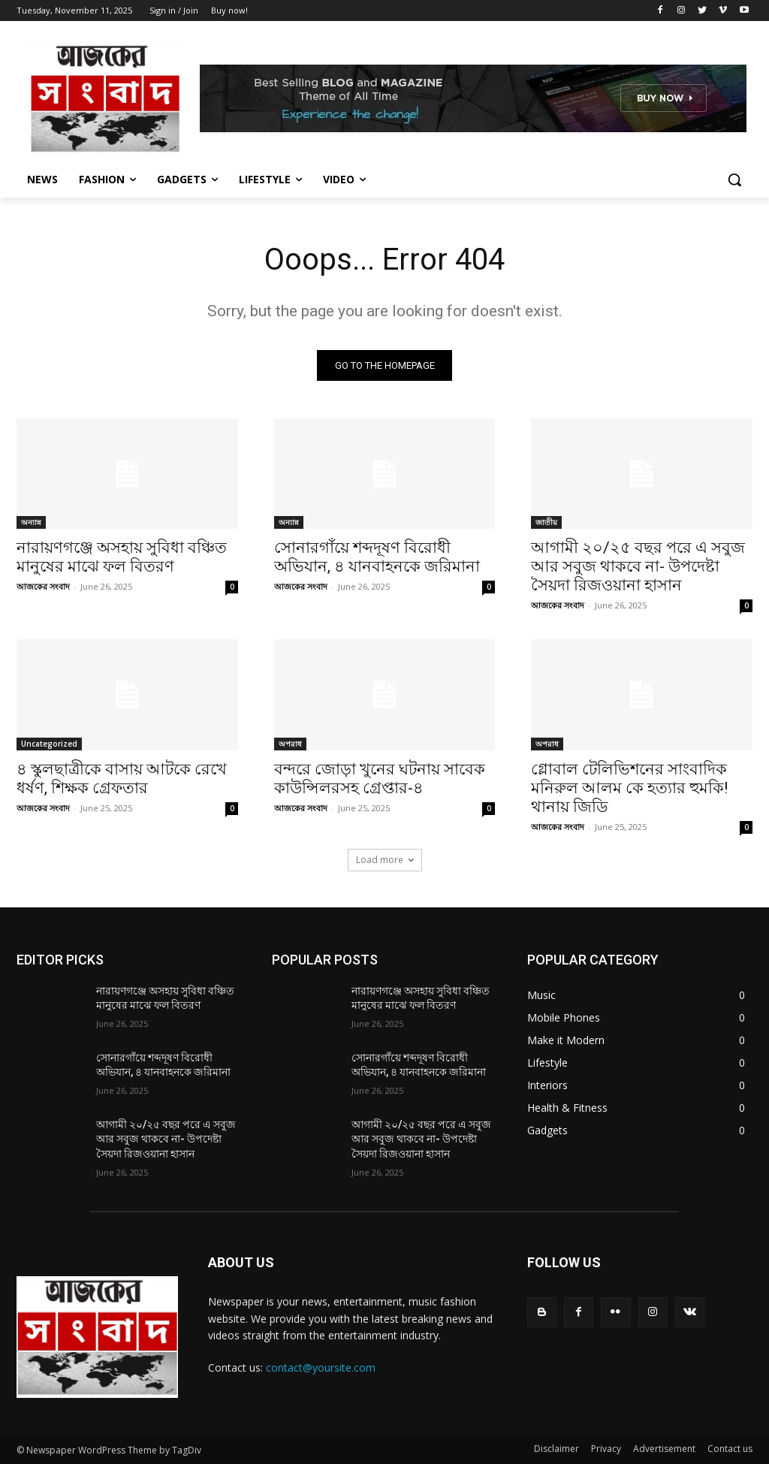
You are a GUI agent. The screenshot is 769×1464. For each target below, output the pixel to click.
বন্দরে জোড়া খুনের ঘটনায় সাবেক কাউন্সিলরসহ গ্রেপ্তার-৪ (379, 778)
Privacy (606, 1448)
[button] (734, 179)
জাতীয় (546, 523)
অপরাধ (290, 743)
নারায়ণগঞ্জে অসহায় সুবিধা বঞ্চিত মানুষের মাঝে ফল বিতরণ (122, 557)
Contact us (729, 1448)
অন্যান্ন (31, 523)
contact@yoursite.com (320, 1367)
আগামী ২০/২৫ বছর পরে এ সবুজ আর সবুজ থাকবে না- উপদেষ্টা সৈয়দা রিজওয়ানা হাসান (638, 567)
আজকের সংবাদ (43, 587)
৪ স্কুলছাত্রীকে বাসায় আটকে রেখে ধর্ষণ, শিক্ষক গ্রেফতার (122, 778)
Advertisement (664, 1448)
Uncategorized (49, 743)
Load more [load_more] (385, 859)
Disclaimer (556, 1448)
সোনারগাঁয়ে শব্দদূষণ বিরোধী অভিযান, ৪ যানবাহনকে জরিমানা (377, 557)
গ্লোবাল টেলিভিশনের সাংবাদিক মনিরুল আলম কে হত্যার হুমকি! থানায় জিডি (629, 788)
